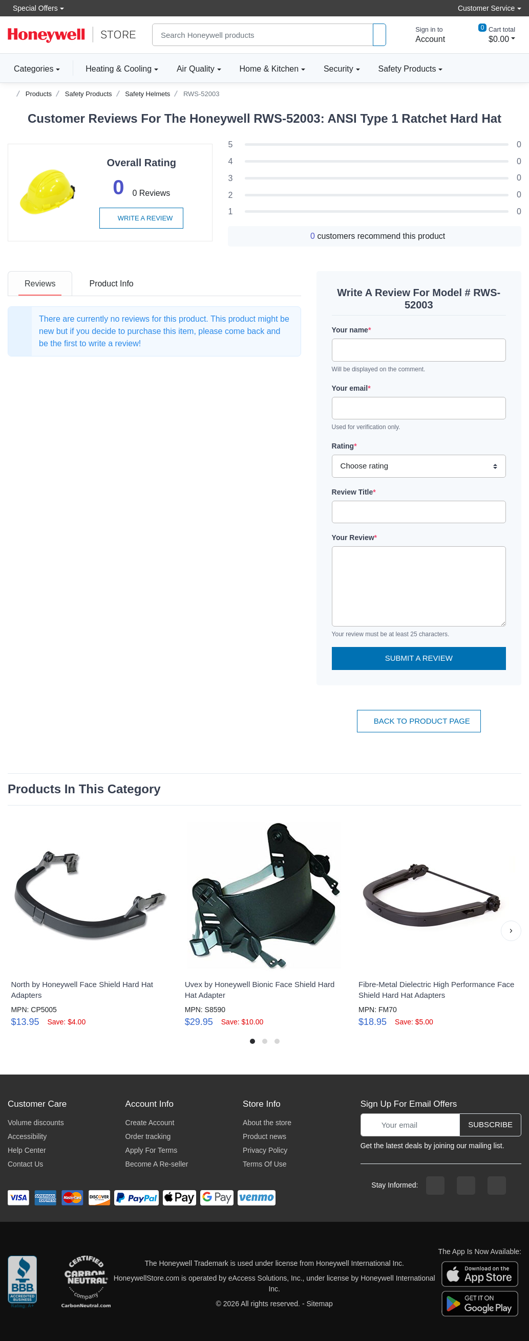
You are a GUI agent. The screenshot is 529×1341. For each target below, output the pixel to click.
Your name (351, 330)
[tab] (40, 283)
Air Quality (196, 68)
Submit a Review (419, 658)
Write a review (141, 218)
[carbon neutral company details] (86, 1284)
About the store (267, 1123)
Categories (30, 68)
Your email (351, 388)
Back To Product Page (419, 721)
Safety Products (407, 68)
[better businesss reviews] (22, 1284)
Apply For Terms (151, 1150)
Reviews (40, 283)
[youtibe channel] (497, 1185)
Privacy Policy (265, 1150)
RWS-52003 (201, 94)
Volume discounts (36, 1123)
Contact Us (25, 1164)
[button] (511, 931)
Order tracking (148, 1136)
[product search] (379, 35)
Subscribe (490, 1124)
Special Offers (33, 8)
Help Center (27, 1150)
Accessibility (27, 1136)
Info (111, 283)
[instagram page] (466, 1185)
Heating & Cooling (119, 68)
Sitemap (319, 1304)
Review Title (354, 492)
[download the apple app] (479, 1273)
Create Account (150, 1123)
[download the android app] (479, 1303)
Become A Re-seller (156, 1164)
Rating (344, 446)
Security (338, 68)
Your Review (354, 537)
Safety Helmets (147, 94)
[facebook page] (435, 1185)
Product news (264, 1136)
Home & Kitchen (269, 68)
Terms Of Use (265, 1164)
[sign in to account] (423, 35)
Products (39, 94)
